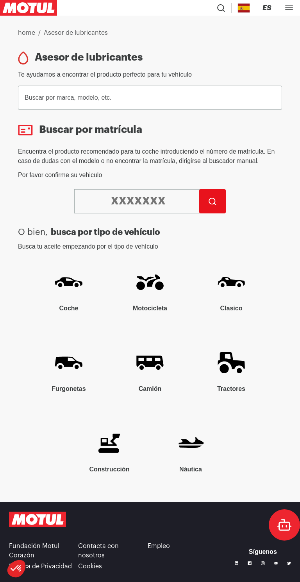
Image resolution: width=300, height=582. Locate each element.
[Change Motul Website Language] (266, 8)
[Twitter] (289, 563)
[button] (16, 568)
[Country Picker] (244, 8)
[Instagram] (263, 563)
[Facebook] (250, 563)
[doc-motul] (284, 525)
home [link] (26, 33)
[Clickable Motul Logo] (28, 8)
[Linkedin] (237, 563)
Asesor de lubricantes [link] (76, 33)
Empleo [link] (159, 546)
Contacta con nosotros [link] (98, 551)
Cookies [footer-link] (90, 566)
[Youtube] (276, 563)
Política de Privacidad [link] (40, 566)
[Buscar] (212, 201)
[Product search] (221, 8)
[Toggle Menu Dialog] (289, 8)
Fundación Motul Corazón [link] (34, 551)
